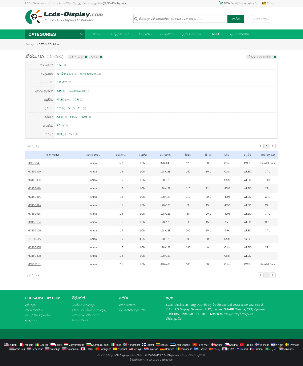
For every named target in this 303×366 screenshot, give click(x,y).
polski (58, 344)
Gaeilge (44, 344)
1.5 (61, 65)
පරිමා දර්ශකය (34, 310)
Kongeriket (134, 344)
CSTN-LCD (76, 56)
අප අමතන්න (251, 3)
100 (61, 108)
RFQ (215, 34)
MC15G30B (34, 255)
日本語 (89, 349)
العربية (272, 349)
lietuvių (164, 344)
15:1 (73, 134)
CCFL (78, 99)
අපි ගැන (30, 305)
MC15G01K (34, 213)
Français (28, 344)
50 (71, 108)
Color (62, 116)
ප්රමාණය (145, 34)
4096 (86, 116)
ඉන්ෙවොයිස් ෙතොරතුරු (89, 310)
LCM (62, 125)
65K (74, 116)
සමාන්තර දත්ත (79, 90)
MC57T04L (34, 163)
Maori (244, 349)
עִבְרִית (279, 344)
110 (82, 108)
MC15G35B (34, 247)
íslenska (264, 344)
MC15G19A (34, 222)
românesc (186, 349)
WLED (63, 99)
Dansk (218, 344)
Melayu (137, 349)
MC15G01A (34, 205)
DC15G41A (34, 239)
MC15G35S (34, 180)
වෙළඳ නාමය (119, 34)
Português (105, 349)
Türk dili (248, 344)
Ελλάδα (203, 349)
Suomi (150, 344)
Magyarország (76, 344)
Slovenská (72, 349)
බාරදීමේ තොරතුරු (83, 305)
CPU (61, 90)
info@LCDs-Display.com (112, 3)
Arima (94, 56)
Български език (100, 344)
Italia (118, 344)
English (12, 344)
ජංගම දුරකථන (90, 73)
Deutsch (169, 349)
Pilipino (258, 349)
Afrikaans (288, 349)
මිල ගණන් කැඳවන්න (132, 310)
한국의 (231, 349)
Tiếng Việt (203, 344)
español (122, 349)
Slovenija (55, 349)
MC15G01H (34, 188)
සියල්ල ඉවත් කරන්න (260, 56)
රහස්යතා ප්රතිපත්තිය (85, 315)
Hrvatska (153, 349)
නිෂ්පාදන (30, 44)
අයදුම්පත (167, 34)
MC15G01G (34, 196)
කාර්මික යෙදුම (67, 73)
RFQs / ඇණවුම (232, 3)
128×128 (64, 82)
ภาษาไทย (19, 349)
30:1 (61, 134)
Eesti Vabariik (182, 344)
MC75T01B (34, 264)
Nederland (37, 349)
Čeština (233, 344)
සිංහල (270, 3)
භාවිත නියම (80, 320)
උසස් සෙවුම (261, 19)
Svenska (294, 344)
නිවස (96, 34)
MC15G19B (34, 230)
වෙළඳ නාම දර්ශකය (37, 315)
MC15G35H (34, 171)
